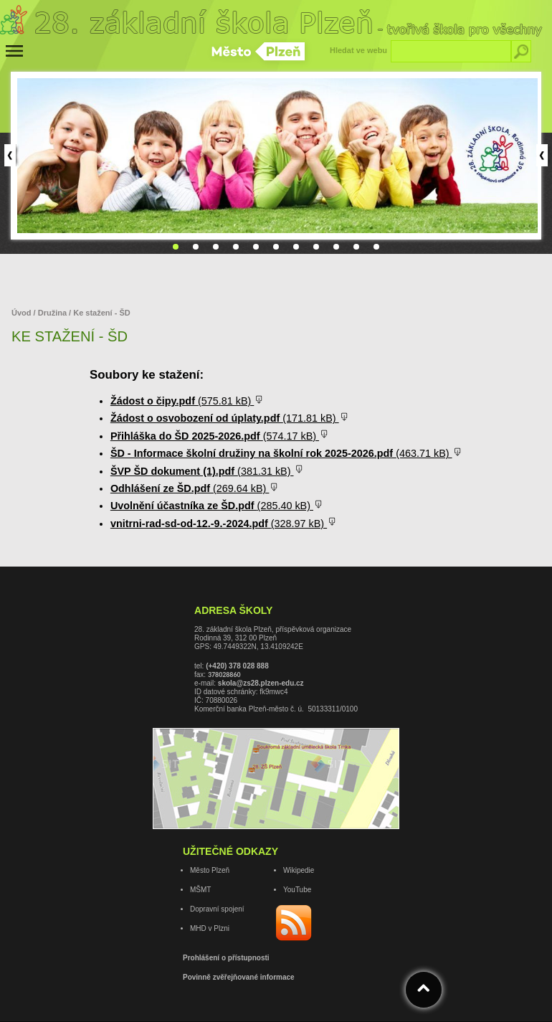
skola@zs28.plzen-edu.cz (261, 683)
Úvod (22, 312)
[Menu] (14, 51)
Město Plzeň (209, 870)
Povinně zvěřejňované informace (239, 977)
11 (376, 247)
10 (356, 247)
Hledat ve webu (358, 50)
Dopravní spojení (217, 909)
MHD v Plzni (209, 928)
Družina (53, 312)
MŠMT (200, 890)
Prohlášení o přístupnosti (226, 958)
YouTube (297, 890)
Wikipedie (298, 870)
